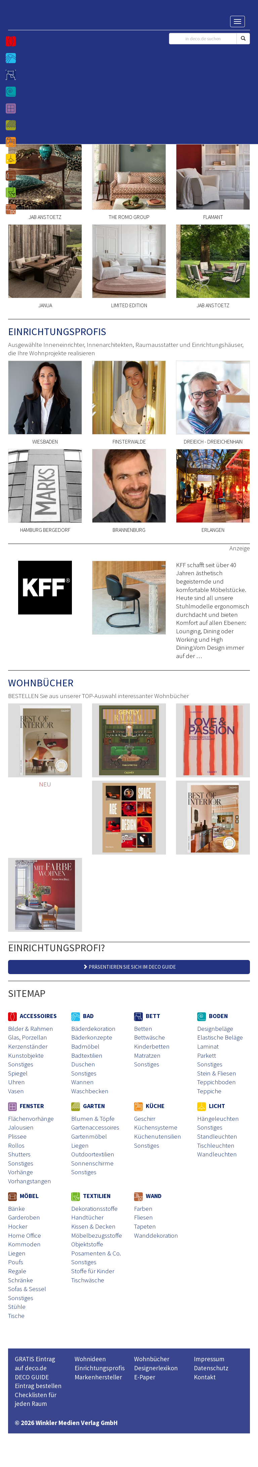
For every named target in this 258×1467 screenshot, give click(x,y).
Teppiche (209, 1091)
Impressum (209, 1359)
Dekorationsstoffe (94, 1208)
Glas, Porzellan (27, 1037)
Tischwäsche (87, 1280)
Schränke (20, 1280)
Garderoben (24, 1217)
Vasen (16, 1091)
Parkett (206, 1055)
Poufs (15, 1262)
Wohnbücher (151, 1359)
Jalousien (21, 1127)
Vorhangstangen (29, 1181)
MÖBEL (23, 1196)
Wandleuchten (217, 1154)
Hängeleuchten (218, 1118)
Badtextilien (86, 1055)
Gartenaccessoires (95, 1127)
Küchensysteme (155, 1127)
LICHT (211, 1106)
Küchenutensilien (157, 1136)
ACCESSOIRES (32, 1016)
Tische (16, 1316)
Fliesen (143, 1217)
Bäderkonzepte (91, 1037)
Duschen (83, 1064)
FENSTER (26, 1106)
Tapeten (145, 1226)
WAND (148, 1196)
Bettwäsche (149, 1037)
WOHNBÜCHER (40, 682)
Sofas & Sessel (27, 1289)
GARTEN (88, 1106)
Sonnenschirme (92, 1163)
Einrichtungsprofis (100, 1368)
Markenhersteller (98, 1377)
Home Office (24, 1235)
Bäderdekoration (93, 1028)
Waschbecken (90, 1091)
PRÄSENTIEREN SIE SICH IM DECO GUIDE (129, 967)
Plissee (17, 1136)
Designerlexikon (156, 1368)
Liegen (80, 1145)
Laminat (208, 1046)
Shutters (19, 1154)
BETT (147, 1016)
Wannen (82, 1082)
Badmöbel (85, 1046)
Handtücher (87, 1217)
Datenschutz (211, 1368)
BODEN (212, 1016)
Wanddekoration (156, 1235)
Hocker (17, 1226)
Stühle (17, 1306)
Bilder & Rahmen (30, 1028)
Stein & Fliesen (216, 1073)
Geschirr (144, 1118)
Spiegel (18, 1073)
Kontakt (205, 1377)
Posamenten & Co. (96, 1253)
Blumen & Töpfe (93, 1118)
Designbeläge (215, 1028)
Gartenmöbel (89, 1136)
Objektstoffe (87, 1244)
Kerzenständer (27, 1046)
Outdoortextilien (92, 1154)
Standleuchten (217, 1136)
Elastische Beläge (220, 1037)
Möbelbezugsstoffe (96, 1235)
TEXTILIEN (91, 1196)
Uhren (16, 1082)
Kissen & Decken (93, 1226)
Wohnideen (90, 1359)
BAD (82, 1016)
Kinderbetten (152, 1046)
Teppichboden (216, 1082)
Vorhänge (20, 1172)
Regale (17, 1271)
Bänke (16, 1208)
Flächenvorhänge (31, 1118)
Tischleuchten (215, 1145)
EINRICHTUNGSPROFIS (57, 331)
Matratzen (147, 1055)
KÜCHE (149, 1106)
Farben (143, 1208)
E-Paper (144, 1377)
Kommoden (24, 1244)
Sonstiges (20, 1064)
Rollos (16, 1145)
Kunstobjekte (26, 1055)
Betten (143, 1028)
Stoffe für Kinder (92, 1271)
